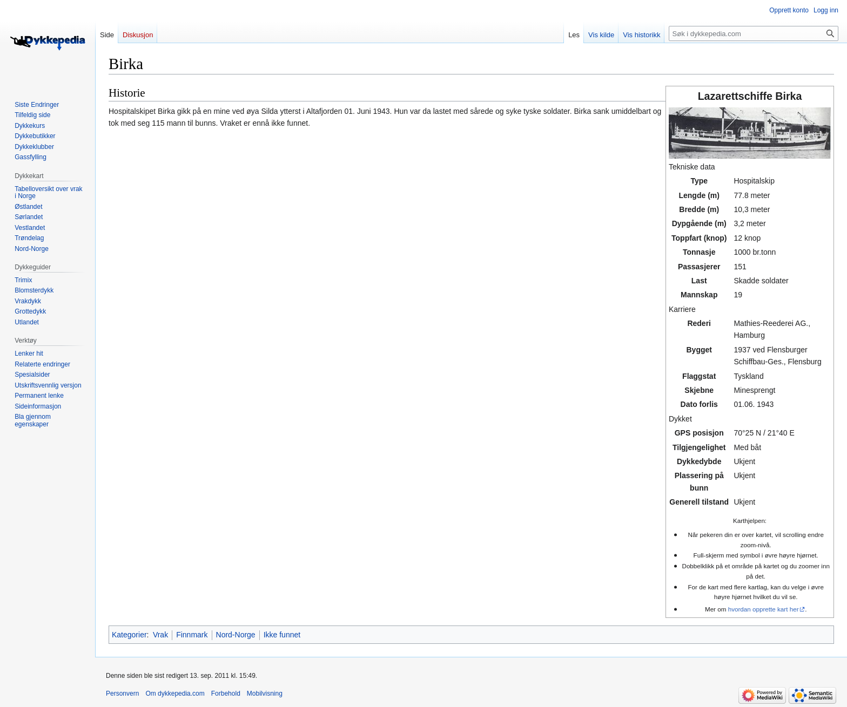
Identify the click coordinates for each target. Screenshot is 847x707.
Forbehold (225, 693)
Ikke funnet (282, 634)
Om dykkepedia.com (174, 693)
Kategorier (129, 634)
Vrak (160, 634)
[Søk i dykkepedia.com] (753, 33)
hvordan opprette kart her (763, 609)
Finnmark (191, 634)
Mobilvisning (265, 693)
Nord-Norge (236, 634)
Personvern (122, 693)
